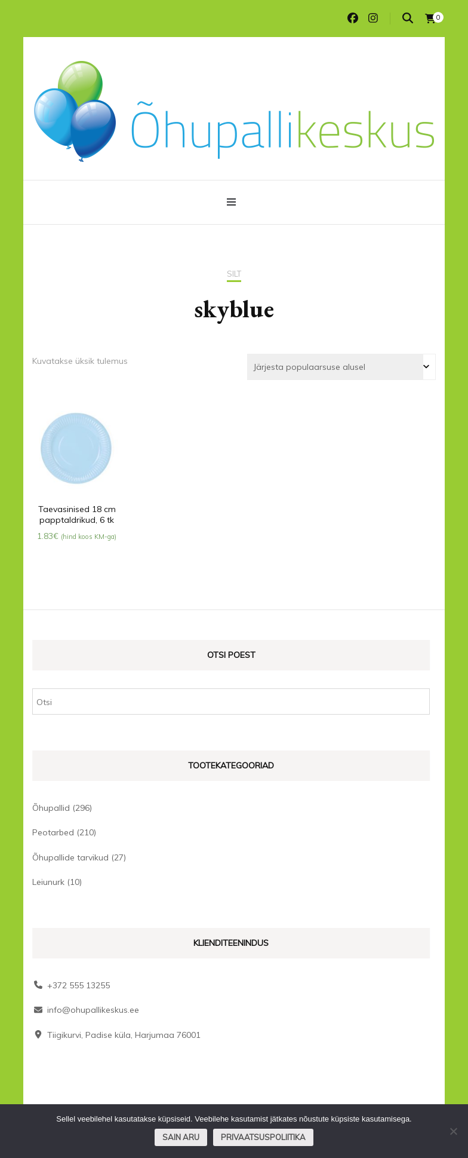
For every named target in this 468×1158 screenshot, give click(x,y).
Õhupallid (51, 807)
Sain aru (180, 1137)
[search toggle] (407, 18)
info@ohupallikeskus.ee (93, 1009)
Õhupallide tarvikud (70, 857)
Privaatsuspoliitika (263, 1137)
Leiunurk (48, 882)
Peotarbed (53, 832)
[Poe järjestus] (341, 366)
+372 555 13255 (78, 985)
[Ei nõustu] (453, 1131)
